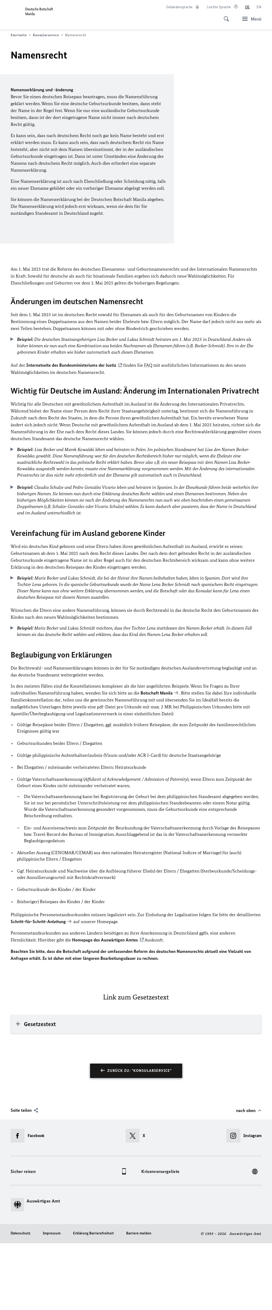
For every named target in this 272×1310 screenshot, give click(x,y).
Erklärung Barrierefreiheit (93, 1299)
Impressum (52, 1299)
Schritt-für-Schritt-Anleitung (38, 988)
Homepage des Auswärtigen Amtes (105, 1006)
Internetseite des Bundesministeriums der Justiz (70, 432)
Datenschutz (20, 1299)
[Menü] (250, 19)
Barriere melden (138, 1299)
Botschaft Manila (157, 760)
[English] (259, 7)
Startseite (21, 35)
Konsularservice (48, 35)
